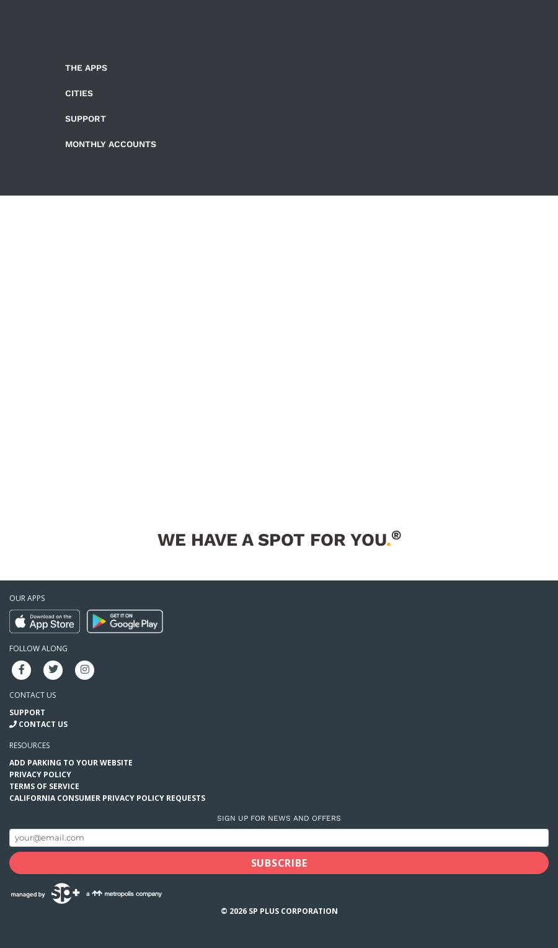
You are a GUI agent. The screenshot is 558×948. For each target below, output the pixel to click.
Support (85, 119)
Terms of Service (44, 786)
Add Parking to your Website (71, 762)
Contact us (32, 695)
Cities (79, 93)
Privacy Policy (40, 774)
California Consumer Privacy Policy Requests (107, 798)
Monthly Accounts (110, 144)
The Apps (86, 68)
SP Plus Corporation (293, 911)
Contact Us (43, 724)
